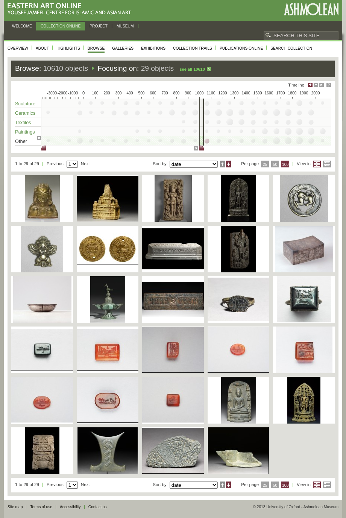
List (327, 164)
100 (285, 165)
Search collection (291, 48)
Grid (317, 164)
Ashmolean (311, 9)
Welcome (22, 26)
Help (328, 85)
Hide (321, 85)
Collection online (60, 26)
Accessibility (70, 507)
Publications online (241, 48)
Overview (18, 48)
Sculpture (25, 103)
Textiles (23, 122)
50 (275, 165)
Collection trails (192, 48)
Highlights (68, 48)
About (42, 48)
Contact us (97, 507)
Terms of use (41, 507)
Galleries (123, 48)
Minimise (316, 85)
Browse (96, 48)
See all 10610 (192, 69)
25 (265, 165)
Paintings (25, 132)
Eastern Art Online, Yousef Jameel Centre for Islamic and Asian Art (71, 9)
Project (99, 26)
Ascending (222, 164)
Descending (228, 164)
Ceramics (25, 113)
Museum (125, 26)
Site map (15, 507)
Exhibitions (153, 48)
